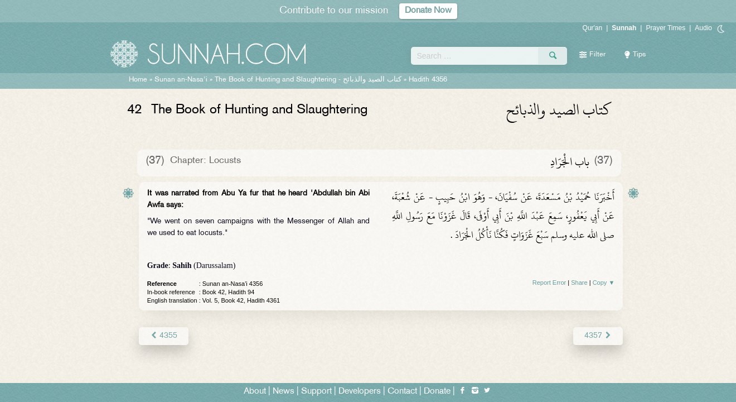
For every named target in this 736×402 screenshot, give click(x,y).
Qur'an (593, 28)
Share (579, 282)
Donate (437, 391)
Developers (359, 391)
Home (138, 79)
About (255, 391)
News (283, 391)
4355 (163, 335)
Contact (402, 391)
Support (316, 391)
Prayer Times (665, 28)
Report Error (549, 282)
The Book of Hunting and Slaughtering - (308, 79)
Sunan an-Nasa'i (180, 79)
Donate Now (428, 11)
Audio (703, 28)
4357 (598, 335)
